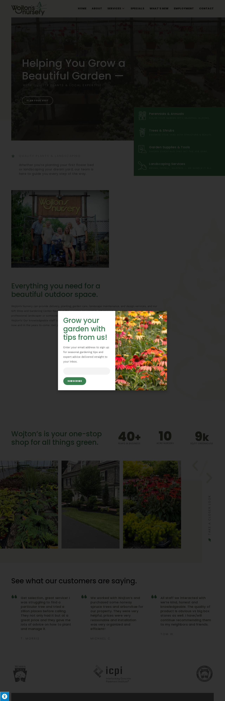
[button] (160, 317)
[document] (112, 350)
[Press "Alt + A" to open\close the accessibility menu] (4, 696)
